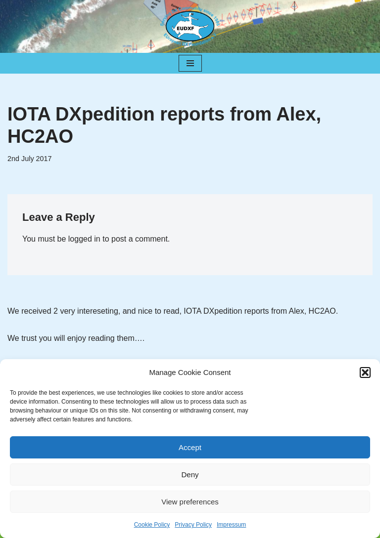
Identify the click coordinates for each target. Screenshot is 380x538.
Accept (190, 447)
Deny (189, 474)
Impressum (231, 524)
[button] (365, 372)
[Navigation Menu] (190, 63)
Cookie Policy (152, 524)
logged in (84, 239)
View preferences (190, 501)
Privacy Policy (193, 524)
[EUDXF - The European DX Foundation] (190, 26)
